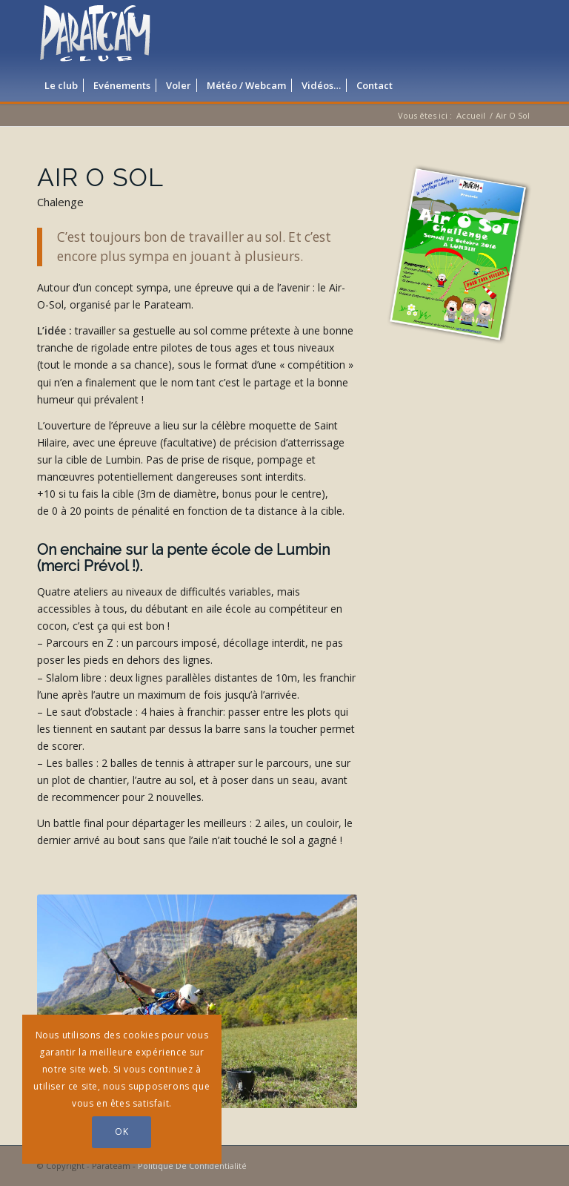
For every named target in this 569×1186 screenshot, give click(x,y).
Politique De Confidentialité (192, 1165)
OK (121, 1131)
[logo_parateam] (95, 33)
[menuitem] (61, 85)
